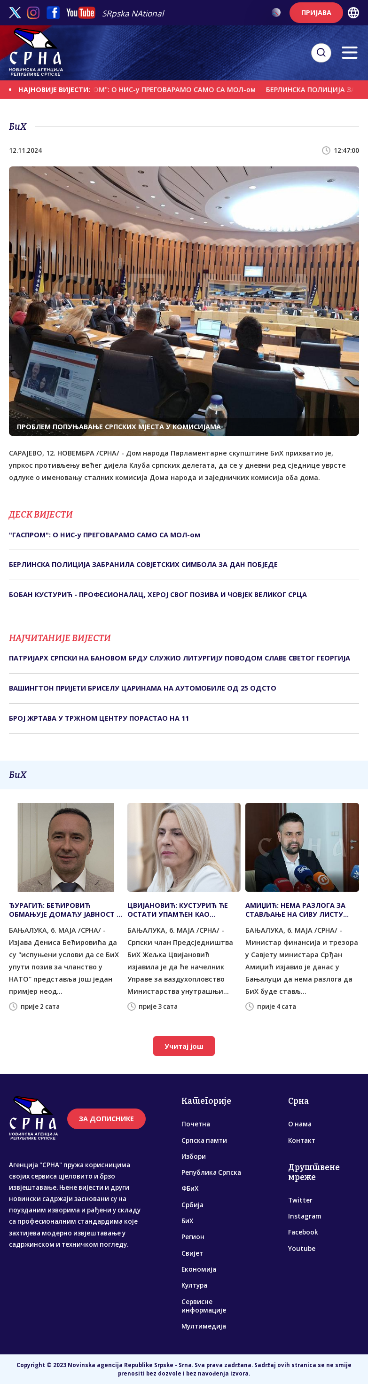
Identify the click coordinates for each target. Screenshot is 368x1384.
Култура (194, 1285)
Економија (198, 1269)
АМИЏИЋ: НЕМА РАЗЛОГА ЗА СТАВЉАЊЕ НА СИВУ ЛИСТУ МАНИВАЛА (295, 910)
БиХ (187, 1221)
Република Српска (211, 1172)
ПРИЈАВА (316, 12)
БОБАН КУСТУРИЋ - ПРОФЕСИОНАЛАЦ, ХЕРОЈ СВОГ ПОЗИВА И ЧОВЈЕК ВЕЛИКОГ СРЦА (158, 594)
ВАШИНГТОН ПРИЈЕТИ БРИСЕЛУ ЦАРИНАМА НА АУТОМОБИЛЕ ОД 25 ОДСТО (142, 688)
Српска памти (204, 1140)
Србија (192, 1205)
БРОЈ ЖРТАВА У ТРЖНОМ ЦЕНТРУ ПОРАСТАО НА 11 (99, 718)
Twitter (300, 1200)
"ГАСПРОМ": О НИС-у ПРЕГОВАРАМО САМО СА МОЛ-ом (167, 89)
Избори (193, 1156)
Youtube (301, 1248)
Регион (192, 1237)
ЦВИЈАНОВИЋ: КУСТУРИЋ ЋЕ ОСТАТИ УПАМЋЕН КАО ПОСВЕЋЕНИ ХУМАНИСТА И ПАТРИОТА (177, 910)
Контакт (301, 1140)
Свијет (192, 1253)
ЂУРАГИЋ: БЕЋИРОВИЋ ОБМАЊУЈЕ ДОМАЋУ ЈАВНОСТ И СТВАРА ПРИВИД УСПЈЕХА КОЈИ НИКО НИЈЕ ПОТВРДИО (65, 910)
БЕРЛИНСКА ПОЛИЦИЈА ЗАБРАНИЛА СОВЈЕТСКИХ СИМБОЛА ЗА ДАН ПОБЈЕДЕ (143, 564)
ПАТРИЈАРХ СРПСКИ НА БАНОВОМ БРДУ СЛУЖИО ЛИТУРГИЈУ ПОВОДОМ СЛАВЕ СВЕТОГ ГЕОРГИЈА (179, 657)
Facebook (303, 1232)
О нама (300, 1124)
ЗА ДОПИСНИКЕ (106, 1118)
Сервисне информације (203, 1306)
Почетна (195, 1124)
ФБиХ (189, 1188)
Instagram (304, 1216)
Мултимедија (203, 1326)
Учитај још (184, 1046)
